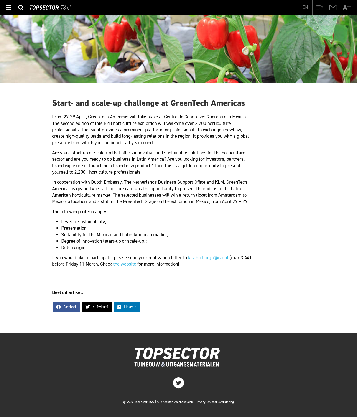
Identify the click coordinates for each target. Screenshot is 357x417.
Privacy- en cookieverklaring (215, 402)
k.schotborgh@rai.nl (208, 257)
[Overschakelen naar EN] (305, 7)
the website (124, 264)
